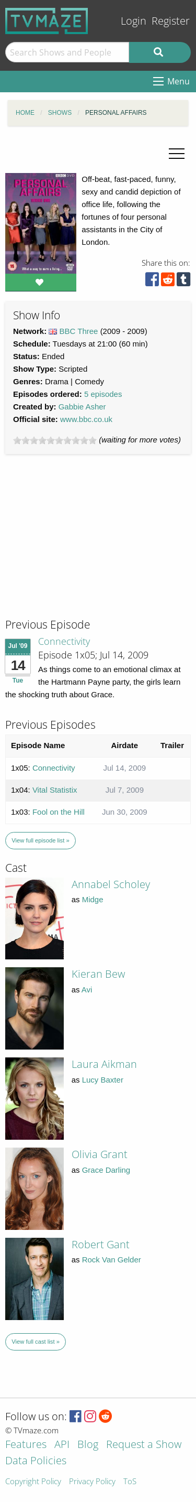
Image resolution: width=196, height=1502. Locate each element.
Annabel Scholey (111, 884)
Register (171, 21)
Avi (87, 989)
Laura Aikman (104, 1064)
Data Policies (35, 1461)
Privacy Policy (92, 1481)
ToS (129, 1481)
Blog (87, 1445)
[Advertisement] (83, 545)
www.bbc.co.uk (86, 419)
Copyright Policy (33, 1481)
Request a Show (143, 1445)
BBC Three (79, 331)
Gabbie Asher (82, 406)
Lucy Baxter (102, 1079)
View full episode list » (40, 840)
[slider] (55, 440)
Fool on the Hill (58, 811)
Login (133, 21)
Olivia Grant (100, 1154)
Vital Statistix (54, 789)
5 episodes (103, 394)
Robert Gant (101, 1244)
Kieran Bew (98, 974)
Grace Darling (106, 1169)
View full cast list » (35, 1341)
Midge (92, 899)
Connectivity (64, 641)
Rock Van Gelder (111, 1259)
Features (26, 1445)
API (62, 1445)
